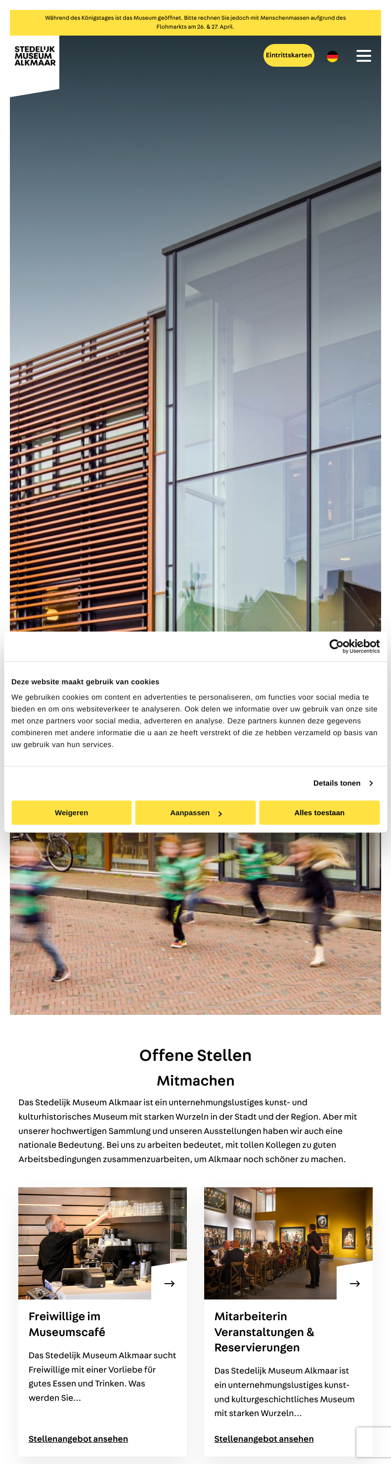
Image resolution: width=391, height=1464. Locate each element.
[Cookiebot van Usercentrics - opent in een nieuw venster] (336, 646)
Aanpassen (195, 812)
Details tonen (336, 783)
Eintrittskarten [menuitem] (289, 55)
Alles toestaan (319, 812)
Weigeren (71, 812)
